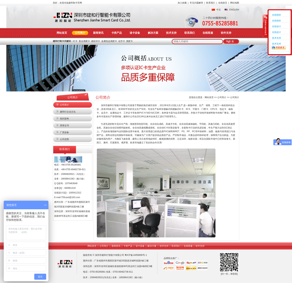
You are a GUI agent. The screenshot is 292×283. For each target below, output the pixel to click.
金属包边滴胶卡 (109, 41)
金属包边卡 (115, 113)
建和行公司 (129, 116)
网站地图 (234, 2)
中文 (218, 9)
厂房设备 (64, 132)
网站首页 (62, 32)
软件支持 (226, 32)
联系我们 (210, 2)
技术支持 (171, 32)
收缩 (265, 25)
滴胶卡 (129, 41)
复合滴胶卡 (84, 41)
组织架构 (64, 118)
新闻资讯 (98, 32)
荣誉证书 (64, 125)
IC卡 (75, 41)
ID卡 (188, 109)
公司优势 (64, 139)
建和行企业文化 (68, 111)
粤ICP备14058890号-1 (136, 255)
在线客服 (208, 32)
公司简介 (80, 32)
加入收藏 (182, 2)
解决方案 (153, 32)
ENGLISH (234, 9)
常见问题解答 (196, 2)
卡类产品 (116, 32)
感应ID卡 (95, 41)
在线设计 (276, 26)
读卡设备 (135, 32)
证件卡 (121, 41)
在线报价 (276, 15)
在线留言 (222, 2)
